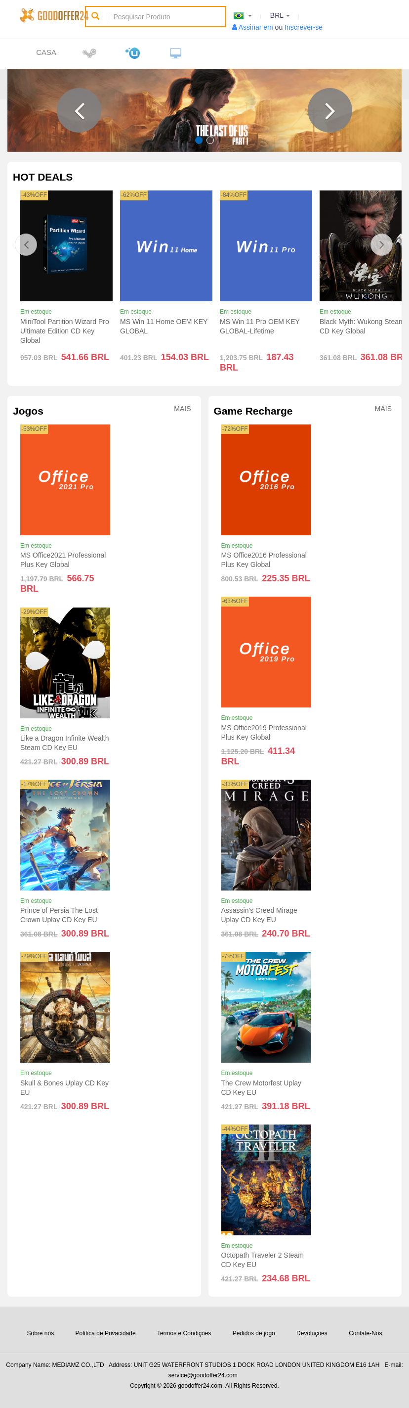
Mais (182, 409)
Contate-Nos (365, 1333)
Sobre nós (40, 1333)
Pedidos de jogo (254, 1333)
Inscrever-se (304, 27)
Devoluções (311, 1333)
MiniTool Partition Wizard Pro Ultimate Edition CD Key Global (64, 331)
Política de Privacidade (106, 1333)
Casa (46, 52)
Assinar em (256, 27)
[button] (79, 110)
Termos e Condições (184, 1333)
